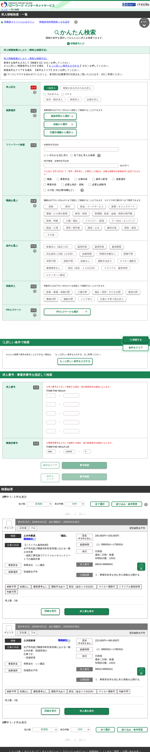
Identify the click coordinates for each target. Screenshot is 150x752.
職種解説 (28, 525)
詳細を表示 (50, 597)
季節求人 (73, 99)
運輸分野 (67, 299)
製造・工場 (51, 228)
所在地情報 (73, 742)
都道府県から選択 (60, 116)
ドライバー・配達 (93, 221)
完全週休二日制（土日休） (59, 254)
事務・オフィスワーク (122, 206)
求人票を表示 (87, 598)
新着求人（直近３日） (57, 247)
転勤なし (84, 261)
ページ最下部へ (144, 22)
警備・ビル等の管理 (55, 213)
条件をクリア (50, 465)
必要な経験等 (98, 184)
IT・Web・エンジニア (122, 221)
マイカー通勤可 (126, 261)
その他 (49, 235)
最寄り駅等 (101, 179)
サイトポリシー (50, 738)
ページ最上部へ (144, 741)
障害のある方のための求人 (76, 88)
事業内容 (51, 184)
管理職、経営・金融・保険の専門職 (112, 213)
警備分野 (50, 299)
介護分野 (81, 292)
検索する (135, 326)
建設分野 (132, 292)
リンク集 (16, 738)
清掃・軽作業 (71, 228)
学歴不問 (50, 261)
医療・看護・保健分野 (57, 292)
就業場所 (120, 179)
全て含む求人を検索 (82, 155)
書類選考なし (52, 268)
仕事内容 (82, 179)
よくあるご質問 (110, 738)
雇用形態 (81, 247)
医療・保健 (51, 221)
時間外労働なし (106, 254)
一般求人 (50, 88)
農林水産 (111, 228)
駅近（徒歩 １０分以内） (81, 268)
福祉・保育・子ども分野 (106, 292)
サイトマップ (31, 738)
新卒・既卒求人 (53, 99)
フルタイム (51, 94)
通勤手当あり (104, 261)
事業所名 (64, 179)
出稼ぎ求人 (91, 99)
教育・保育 (80, 213)
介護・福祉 (70, 221)
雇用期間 (115, 247)
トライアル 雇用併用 (114, 268)
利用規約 (94, 738)
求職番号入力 (74, 44)
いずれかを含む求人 (56, 155)
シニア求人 (85, 299)
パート (67, 94)
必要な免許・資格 (74, 184)
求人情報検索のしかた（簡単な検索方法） (26, 58)
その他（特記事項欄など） (60, 190)
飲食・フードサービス (90, 206)
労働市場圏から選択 (60, 132)
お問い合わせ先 (130, 738)
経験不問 (127, 254)
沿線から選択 (60, 124)
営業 (48, 206)
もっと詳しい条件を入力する (64, 66)
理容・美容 (129, 228)
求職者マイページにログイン (19, 22)
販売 (65, 206)
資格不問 (67, 261)
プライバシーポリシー (74, 738)
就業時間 (86, 254)
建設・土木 (92, 228)
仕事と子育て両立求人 (111, 299)
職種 (49, 179)
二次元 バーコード (141, 553)
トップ (4, 9)
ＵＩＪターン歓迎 (54, 275)
